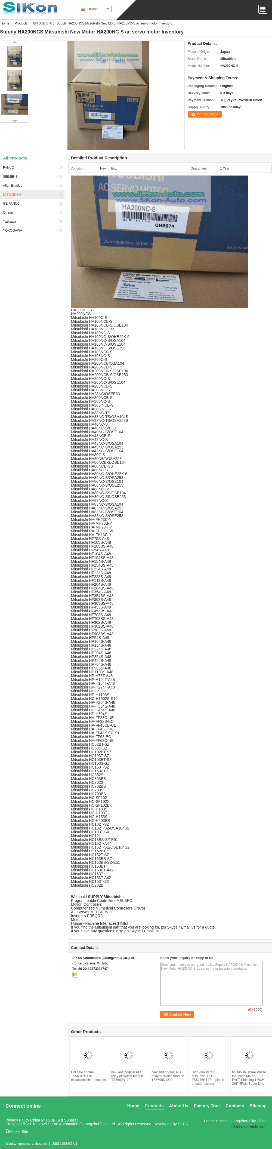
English (98, 9)
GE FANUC (11, 203)
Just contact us (64, 1143)
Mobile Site (16, 1131)
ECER (183, 1124)
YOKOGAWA (12, 230)
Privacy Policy (17, 1120)
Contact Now (207, 114)
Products (21, 23)
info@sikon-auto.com (249, 1126)
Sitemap (258, 1106)
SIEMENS (10, 177)
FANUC (8, 168)
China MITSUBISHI (46, 1120)
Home (5, 23)
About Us (178, 1106)
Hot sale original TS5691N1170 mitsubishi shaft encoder (88, 1076)
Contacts (234, 1106)
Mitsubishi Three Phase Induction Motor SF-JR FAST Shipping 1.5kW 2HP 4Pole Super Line (249, 1078)
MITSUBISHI (42, 23)
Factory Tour (207, 1106)
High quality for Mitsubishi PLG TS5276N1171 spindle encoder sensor (208, 1078)
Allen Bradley (12, 186)
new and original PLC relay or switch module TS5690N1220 (168, 1076)
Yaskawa (9, 221)
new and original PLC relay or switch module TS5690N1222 (127, 1076)
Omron (8, 212)
